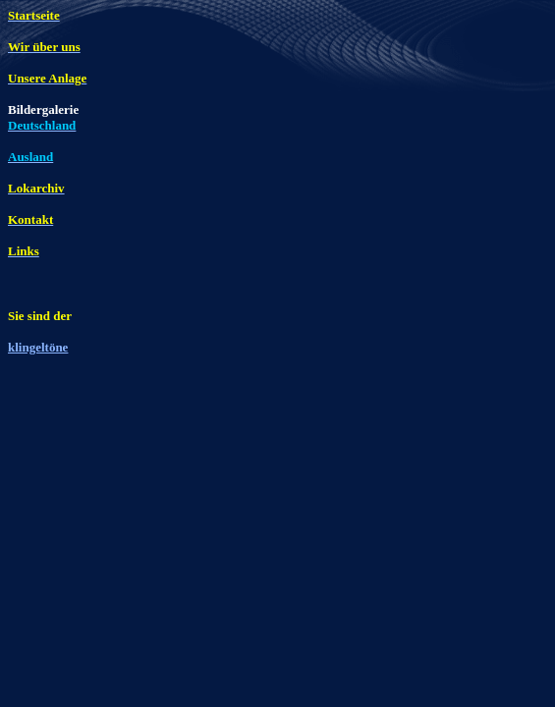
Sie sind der (40, 315)
